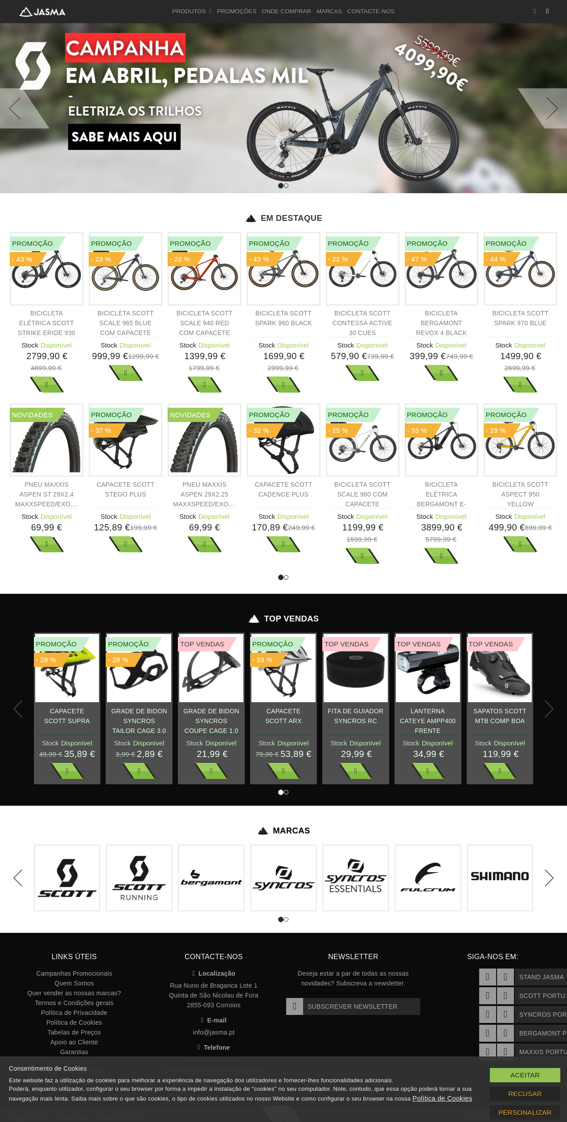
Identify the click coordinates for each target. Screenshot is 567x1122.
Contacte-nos (370, 11)
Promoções (236, 11)
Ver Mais (47, 385)
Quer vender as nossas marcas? (74, 993)
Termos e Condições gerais (74, 1002)
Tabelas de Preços (74, 1032)
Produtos (192, 12)
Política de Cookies (74, 1022)
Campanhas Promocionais (74, 973)
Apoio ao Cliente (74, 1042)
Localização (213, 973)
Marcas (329, 11)
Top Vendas (284, 619)
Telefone (213, 1047)
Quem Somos (74, 983)
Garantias (74, 1052)
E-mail (214, 1020)
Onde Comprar (286, 11)
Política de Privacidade (74, 1012)
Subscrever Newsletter (342, 1006)
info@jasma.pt (213, 1032)
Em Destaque (284, 218)
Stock (29, 345)
